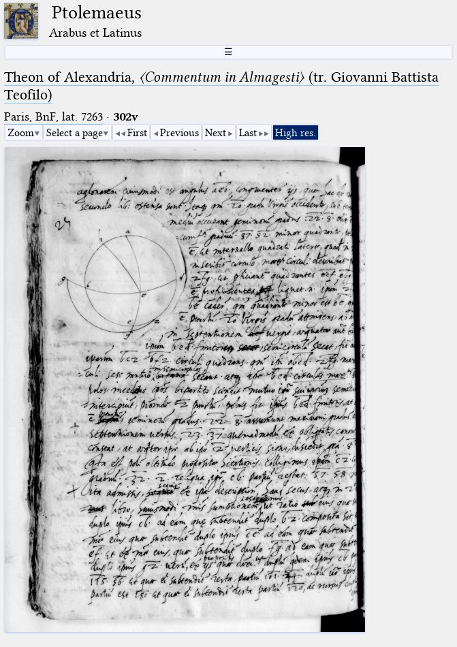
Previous (179, 133)
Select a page (74, 133)
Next (215, 133)
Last (248, 133)
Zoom (20, 133)
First (137, 133)
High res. (295, 133)
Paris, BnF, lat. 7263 (53, 117)
